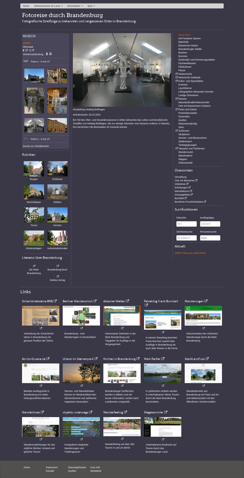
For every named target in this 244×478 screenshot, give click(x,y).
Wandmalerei (185, 155)
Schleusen (183, 130)
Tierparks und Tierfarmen (191, 148)
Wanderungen (194, 301)
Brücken (182, 52)
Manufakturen (182, 191)
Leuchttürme (185, 88)
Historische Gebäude (189, 77)
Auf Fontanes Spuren (189, 38)
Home (26, 6)
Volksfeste (180, 184)
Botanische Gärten (188, 45)
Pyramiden (184, 116)
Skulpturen (184, 134)
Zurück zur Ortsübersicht (36, 146)
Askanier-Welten (114, 301)
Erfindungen (181, 187)
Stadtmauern (185, 141)
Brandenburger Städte (190, 49)
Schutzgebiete (182, 194)
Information (73, 6)
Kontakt (50, 471)
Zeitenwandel (185, 162)
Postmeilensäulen (187, 113)
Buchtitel (179, 198)
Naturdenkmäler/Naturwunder (194, 102)
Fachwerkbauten (187, 63)
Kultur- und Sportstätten (190, 81)
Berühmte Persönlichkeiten (189, 201)
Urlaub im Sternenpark (78, 359)
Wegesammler (153, 412)
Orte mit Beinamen (185, 180)
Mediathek (95, 471)
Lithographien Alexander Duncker (196, 91)
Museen (182, 98)
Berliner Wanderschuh (78, 301)
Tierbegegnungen (187, 145)
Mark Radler (152, 359)
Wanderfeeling (113, 412)
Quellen (182, 120)
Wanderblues (31, 412)
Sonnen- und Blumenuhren (192, 137)
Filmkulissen (184, 66)
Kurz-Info (95, 467)
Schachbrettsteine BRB (37, 301)
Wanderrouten (185, 152)
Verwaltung (180, 177)
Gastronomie (185, 74)
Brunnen (182, 56)
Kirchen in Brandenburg (119, 359)
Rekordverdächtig (187, 123)
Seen (181, 127)
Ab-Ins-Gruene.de (33, 359)
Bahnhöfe (183, 42)
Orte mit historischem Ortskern (194, 106)
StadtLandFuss (195, 359)
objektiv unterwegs (75, 412)
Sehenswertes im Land (47, 6)
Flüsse (181, 70)
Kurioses (183, 84)
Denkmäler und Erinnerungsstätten (196, 59)
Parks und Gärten (187, 109)
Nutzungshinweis (77, 467)
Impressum (52, 467)
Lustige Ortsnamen (188, 95)
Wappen (182, 159)
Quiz (90, 6)
